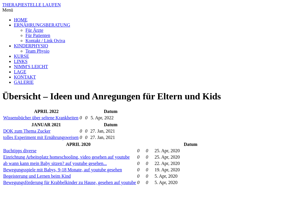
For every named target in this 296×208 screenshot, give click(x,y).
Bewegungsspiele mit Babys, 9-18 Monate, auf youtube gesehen (62, 169)
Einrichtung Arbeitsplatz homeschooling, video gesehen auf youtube (66, 157)
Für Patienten (37, 35)
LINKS (20, 61)
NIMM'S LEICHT (31, 66)
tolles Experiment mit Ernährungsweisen (41, 137)
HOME (20, 19)
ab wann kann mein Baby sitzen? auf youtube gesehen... (55, 163)
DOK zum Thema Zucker (27, 131)
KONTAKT (25, 77)
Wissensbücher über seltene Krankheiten (40, 117)
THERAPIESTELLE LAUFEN (31, 4)
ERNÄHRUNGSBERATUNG (42, 25)
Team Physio (37, 51)
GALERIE (24, 82)
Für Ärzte (34, 30)
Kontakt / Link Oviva (45, 40)
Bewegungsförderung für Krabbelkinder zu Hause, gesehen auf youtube (69, 182)
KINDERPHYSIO (31, 45)
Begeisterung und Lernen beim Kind (37, 176)
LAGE (20, 71)
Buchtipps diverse (19, 150)
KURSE (21, 56)
